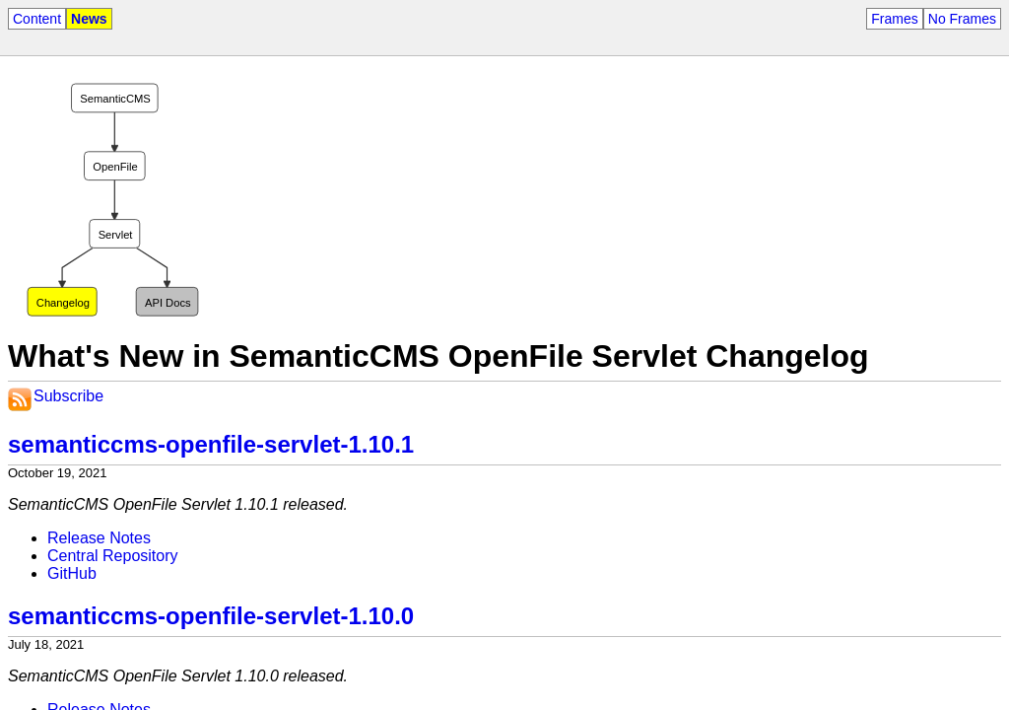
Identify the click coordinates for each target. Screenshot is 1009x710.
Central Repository (112, 555)
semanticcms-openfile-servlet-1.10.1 (211, 444)
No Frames (962, 19)
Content (37, 19)
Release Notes (99, 538)
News (89, 19)
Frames (894, 19)
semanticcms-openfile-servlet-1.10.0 (211, 616)
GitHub (72, 573)
